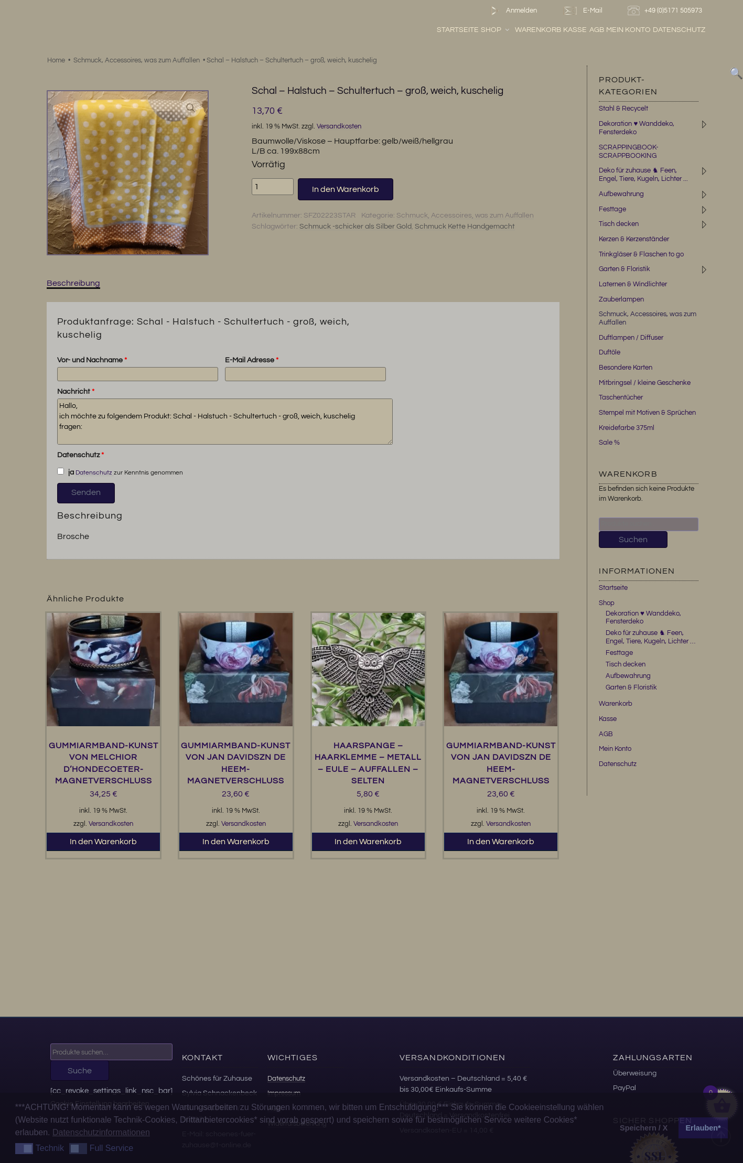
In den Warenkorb (345, 189)
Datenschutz (707, 31)
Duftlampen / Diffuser (631, 337)
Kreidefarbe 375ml (626, 428)
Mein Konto (656, 31)
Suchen (633, 539)
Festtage (612, 209)
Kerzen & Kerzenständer (634, 239)
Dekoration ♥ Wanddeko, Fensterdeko (643, 618)
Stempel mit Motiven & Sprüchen (647, 412)
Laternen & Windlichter (633, 284)
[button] (190, 108)
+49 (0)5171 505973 (666, 10)
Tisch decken (619, 224)
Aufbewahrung (621, 194)
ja (65, 472)
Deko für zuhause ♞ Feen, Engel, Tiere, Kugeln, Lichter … (650, 637)
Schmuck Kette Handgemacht (465, 226)
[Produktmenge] (273, 186)
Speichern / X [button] (643, 1128)
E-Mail (582, 10)
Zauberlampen (621, 299)
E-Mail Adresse (251, 360)
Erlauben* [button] (703, 1128)
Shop (524, 31)
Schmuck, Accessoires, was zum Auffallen (136, 60)
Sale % (609, 442)
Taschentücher (621, 397)
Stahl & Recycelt (623, 108)
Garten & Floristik (624, 269)
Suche (80, 1071)
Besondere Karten (625, 367)
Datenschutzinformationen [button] (101, 1132)
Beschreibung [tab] (73, 283)
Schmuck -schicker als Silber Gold (355, 226)
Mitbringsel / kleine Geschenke (645, 382)
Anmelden (511, 10)
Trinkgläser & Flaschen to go (641, 254)
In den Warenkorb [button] (103, 841)
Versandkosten (339, 126)
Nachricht (75, 391)
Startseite (486, 31)
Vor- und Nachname (92, 360)
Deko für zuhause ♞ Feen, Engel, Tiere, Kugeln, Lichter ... (643, 174)
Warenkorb (566, 31)
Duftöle (609, 352)
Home (56, 60)
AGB (625, 31)
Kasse (604, 31)
